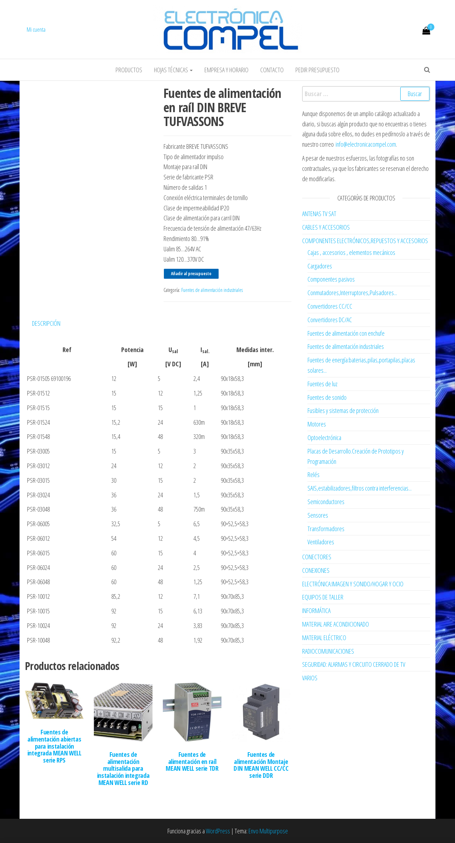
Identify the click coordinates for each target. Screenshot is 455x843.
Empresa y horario (226, 70)
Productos (129, 70)
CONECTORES (316, 557)
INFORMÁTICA (316, 610)
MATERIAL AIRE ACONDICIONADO (335, 624)
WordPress (218, 831)
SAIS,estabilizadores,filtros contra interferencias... (359, 488)
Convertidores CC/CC (329, 306)
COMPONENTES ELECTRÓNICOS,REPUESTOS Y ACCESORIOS (365, 240)
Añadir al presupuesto (191, 274)
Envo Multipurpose (268, 831)
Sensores (317, 515)
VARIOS (309, 678)
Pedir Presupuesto (317, 70)
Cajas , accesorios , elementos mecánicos (351, 252)
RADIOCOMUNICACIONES (328, 651)
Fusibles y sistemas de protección (343, 410)
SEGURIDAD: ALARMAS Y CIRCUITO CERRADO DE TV (353, 664)
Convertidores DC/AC (329, 319)
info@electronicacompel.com (366, 144)
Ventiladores (320, 542)
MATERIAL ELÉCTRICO (324, 637)
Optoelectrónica (324, 437)
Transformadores (325, 528)
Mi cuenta (36, 29)
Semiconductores (325, 501)
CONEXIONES (316, 570)
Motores (316, 424)
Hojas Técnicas (173, 70)
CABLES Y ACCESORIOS (326, 227)
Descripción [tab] (46, 323)
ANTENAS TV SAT (319, 213)
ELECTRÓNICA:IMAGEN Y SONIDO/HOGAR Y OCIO (352, 584)
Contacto (272, 70)
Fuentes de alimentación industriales (212, 290)
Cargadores (319, 266)
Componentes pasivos (331, 279)
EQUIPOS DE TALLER (322, 597)
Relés (313, 474)
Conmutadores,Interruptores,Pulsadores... (352, 292)
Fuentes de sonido (327, 397)
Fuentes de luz (322, 383)
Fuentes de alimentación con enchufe (346, 333)
